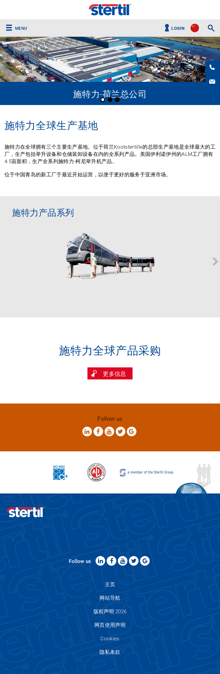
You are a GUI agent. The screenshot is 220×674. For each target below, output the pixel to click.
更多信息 (114, 373)
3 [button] (117, 99)
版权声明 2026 (110, 611)
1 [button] (102, 99)
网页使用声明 (110, 625)
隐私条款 (109, 652)
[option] (110, 71)
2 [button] (110, 99)
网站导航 (109, 598)
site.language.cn (195, 28)
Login (178, 28)
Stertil (110, 10)
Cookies (109, 638)
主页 (110, 584)
